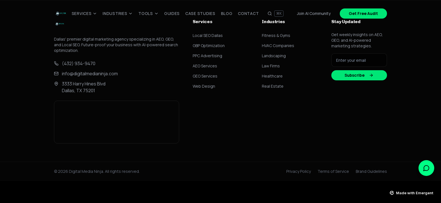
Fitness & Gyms (276, 35)
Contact (248, 13)
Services (84, 13)
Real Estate (273, 86)
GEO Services (205, 76)
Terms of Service (333, 171)
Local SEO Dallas (208, 35)
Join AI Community (314, 13)
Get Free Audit (363, 13)
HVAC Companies (278, 45)
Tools (148, 13)
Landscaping (274, 55)
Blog (227, 13)
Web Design (204, 86)
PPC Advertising (207, 55)
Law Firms (271, 66)
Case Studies (200, 13)
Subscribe (359, 75)
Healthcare (272, 76)
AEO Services (205, 66)
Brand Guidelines (371, 171)
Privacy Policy (298, 171)
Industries (118, 13)
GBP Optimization (209, 45)
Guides (172, 13)
